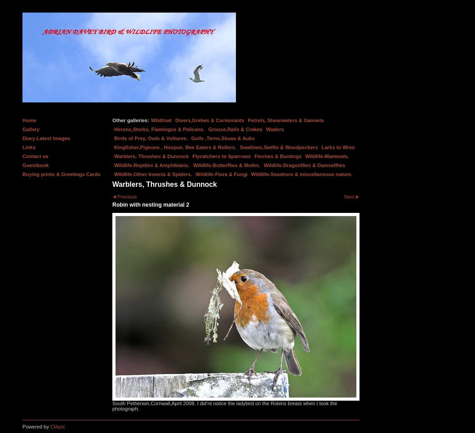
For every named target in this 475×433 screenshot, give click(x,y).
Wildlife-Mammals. (327, 156)
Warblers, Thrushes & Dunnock (151, 156)
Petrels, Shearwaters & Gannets (286, 120)
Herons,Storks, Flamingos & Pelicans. (159, 129)
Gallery (31, 129)
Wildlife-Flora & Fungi (221, 174)
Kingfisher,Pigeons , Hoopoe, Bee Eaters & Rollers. (175, 147)
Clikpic (57, 426)
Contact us (35, 156)
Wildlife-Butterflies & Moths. (226, 165)
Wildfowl (161, 120)
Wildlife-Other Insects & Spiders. (153, 174)
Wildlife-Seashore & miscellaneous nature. (302, 174)
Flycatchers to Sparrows (221, 156)
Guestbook (35, 165)
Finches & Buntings (278, 156)
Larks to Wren (338, 147)
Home (29, 120)
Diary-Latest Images (46, 138)
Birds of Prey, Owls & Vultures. (151, 138)
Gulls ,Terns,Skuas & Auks (223, 138)
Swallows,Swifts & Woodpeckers (279, 147)
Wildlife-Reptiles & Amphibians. (152, 165)
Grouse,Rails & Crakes (235, 129)
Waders (275, 129)
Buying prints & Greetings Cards (61, 174)
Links (29, 147)
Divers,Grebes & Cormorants (209, 120)
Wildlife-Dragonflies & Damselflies (304, 165)
